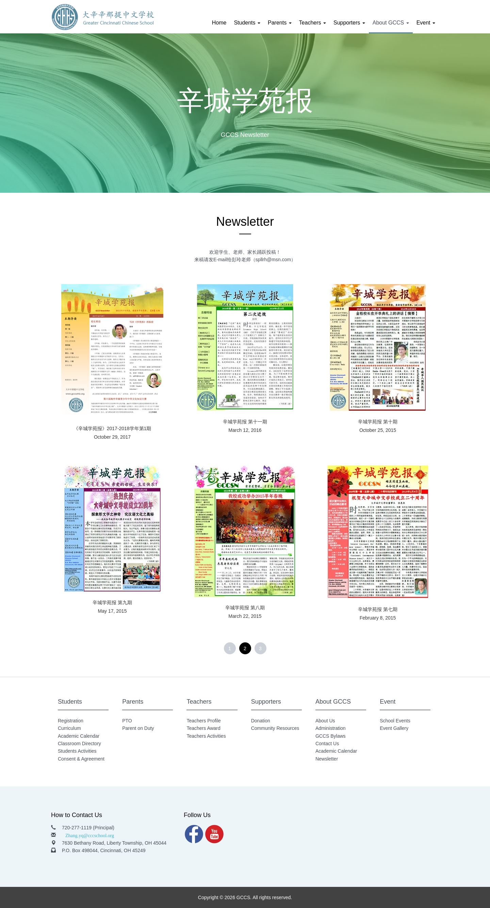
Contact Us (327, 743)
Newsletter (326, 759)
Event (425, 23)
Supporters (349, 23)
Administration (330, 728)
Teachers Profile (203, 720)
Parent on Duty (138, 728)
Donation (260, 720)
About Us (325, 720)
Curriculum (69, 728)
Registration (70, 720)
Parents (280, 23)
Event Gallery (394, 728)
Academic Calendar (78, 736)
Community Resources (275, 728)
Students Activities (77, 751)
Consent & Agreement (81, 759)
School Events (395, 720)
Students (247, 23)
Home (219, 23)
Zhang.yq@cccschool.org (89, 834)
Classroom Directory (79, 743)
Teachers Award (203, 728)
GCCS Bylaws (330, 736)
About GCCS (391, 23)
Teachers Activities (206, 736)
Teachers (312, 23)
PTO (127, 720)
